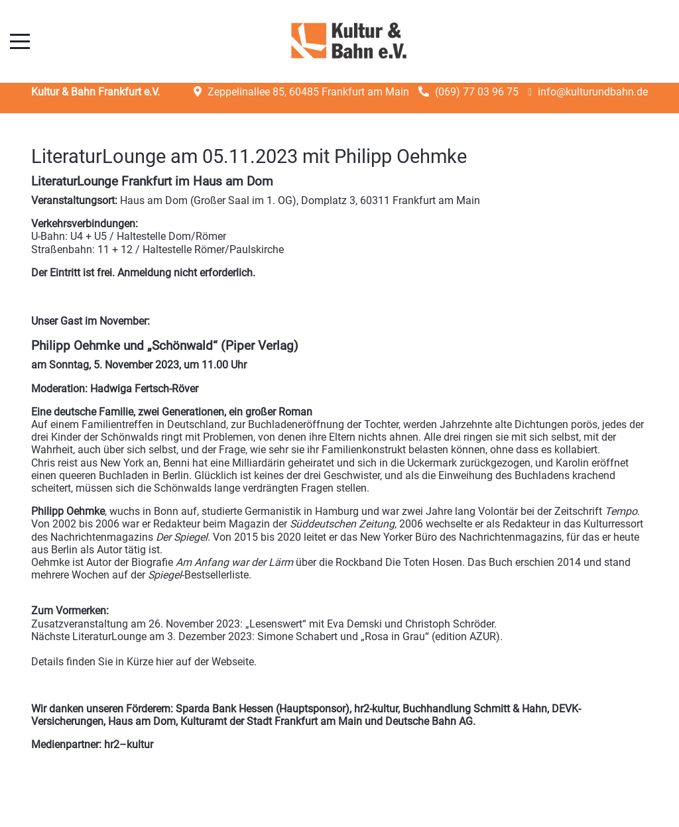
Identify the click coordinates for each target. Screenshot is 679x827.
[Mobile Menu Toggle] (20, 41)
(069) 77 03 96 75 (477, 91)
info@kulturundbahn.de (593, 91)
